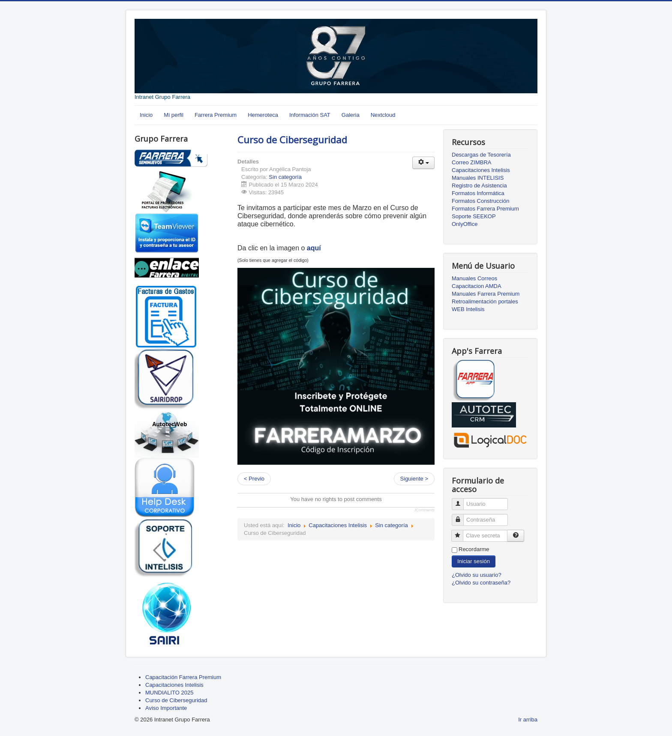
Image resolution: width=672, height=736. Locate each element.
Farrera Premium (216, 115)
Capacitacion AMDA (476, 286)
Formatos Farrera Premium (485, 208)
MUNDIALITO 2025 (169, 692)
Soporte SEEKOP (474, 216)
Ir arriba (527, 719)
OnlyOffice (464, 224)
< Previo (254, 478)
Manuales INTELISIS (478, 178)
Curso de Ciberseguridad (292, 139)
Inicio (146, 115)
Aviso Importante (166, 708)
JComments (424, 510)
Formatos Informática (478, 193)
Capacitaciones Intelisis (338, 525)
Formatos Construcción (480, 201)
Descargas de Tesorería (481, 154)
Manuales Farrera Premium (485, 294)
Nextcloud (383, 115)
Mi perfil (173, 115)
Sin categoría (285, 177)
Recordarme (474, 549)
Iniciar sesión (473, 561)
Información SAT (309, 115)
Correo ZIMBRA (471, 162)
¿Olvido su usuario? (476, 575)
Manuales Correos (474, 278)
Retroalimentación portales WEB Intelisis (485, 305)
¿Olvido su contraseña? (481, 582)
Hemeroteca (263, 115)
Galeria (351, 115)
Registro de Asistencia (479, 185)
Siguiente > (414, 478)
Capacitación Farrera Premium (183, 677)
